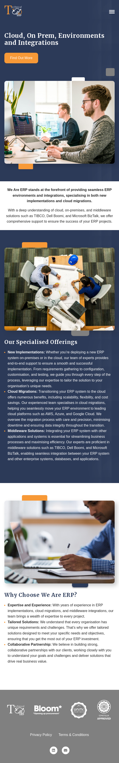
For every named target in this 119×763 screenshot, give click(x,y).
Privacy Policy (41, 735)
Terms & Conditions (74, 735)
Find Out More (21, 58)
